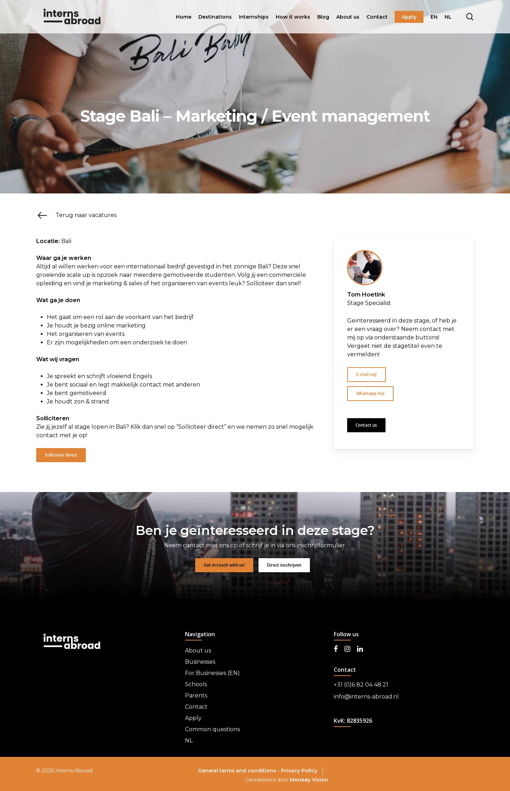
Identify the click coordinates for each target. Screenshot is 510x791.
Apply (193, 718)
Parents (196, 695)
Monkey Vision (309, 780)
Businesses (200, 661)
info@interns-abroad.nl (366, 696)
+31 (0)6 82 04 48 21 (361, 684)
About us (198, 650)
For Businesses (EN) (212, 673)
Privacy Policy (299, 770)
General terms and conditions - (239, 770)
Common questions (212, 729)
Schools (196, 684)
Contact (196, 706)
